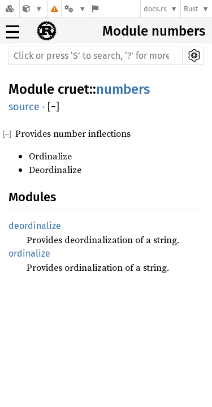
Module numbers (153, 31)
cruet (73, 89)
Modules (32, 197)
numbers (123, 89)
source (24, 107)
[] (53, 107)
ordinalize (29, 253)
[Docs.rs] (9, 9)
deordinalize (34, 225)
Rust (191, 9)
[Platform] (75, 9)
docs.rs (155, 9)
